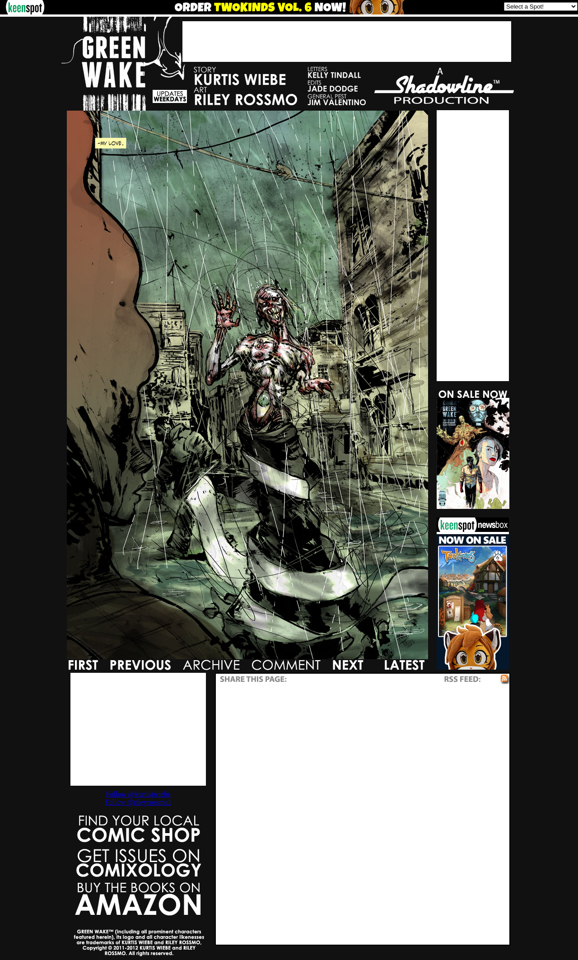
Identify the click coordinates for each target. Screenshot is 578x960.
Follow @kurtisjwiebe (138, 794)
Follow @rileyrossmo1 (138, 802)
